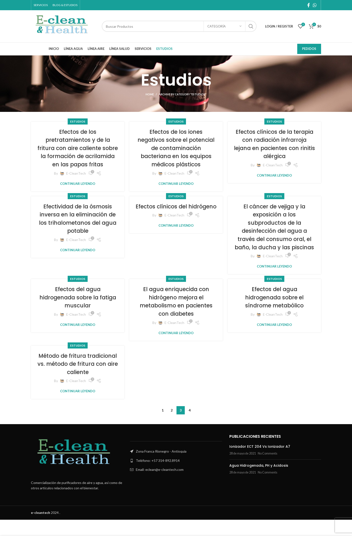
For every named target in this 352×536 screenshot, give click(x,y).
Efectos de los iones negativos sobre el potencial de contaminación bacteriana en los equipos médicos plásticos (176, 152)
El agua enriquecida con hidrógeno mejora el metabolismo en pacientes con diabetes (176, 317)
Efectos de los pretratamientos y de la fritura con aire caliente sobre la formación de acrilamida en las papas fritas (77, 152)
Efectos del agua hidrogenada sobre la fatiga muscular (77, 313)
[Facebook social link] (308, 5)
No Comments (267, 470)
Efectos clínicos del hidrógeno (176, 218)
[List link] (176, 477)
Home (150, 94)
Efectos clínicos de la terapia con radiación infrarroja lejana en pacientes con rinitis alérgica (274, 148)
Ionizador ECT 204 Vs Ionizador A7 (259, 462)
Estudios (77, 121)
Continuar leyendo (77, 191)
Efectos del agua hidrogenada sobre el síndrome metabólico (274, 313)
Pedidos (309, 49)
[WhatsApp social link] (314, 5)
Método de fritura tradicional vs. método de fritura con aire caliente (77, 380)
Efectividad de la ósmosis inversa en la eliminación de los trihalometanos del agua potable (77, 226)
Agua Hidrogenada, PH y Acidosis (258, 481)
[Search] (179, 26)
